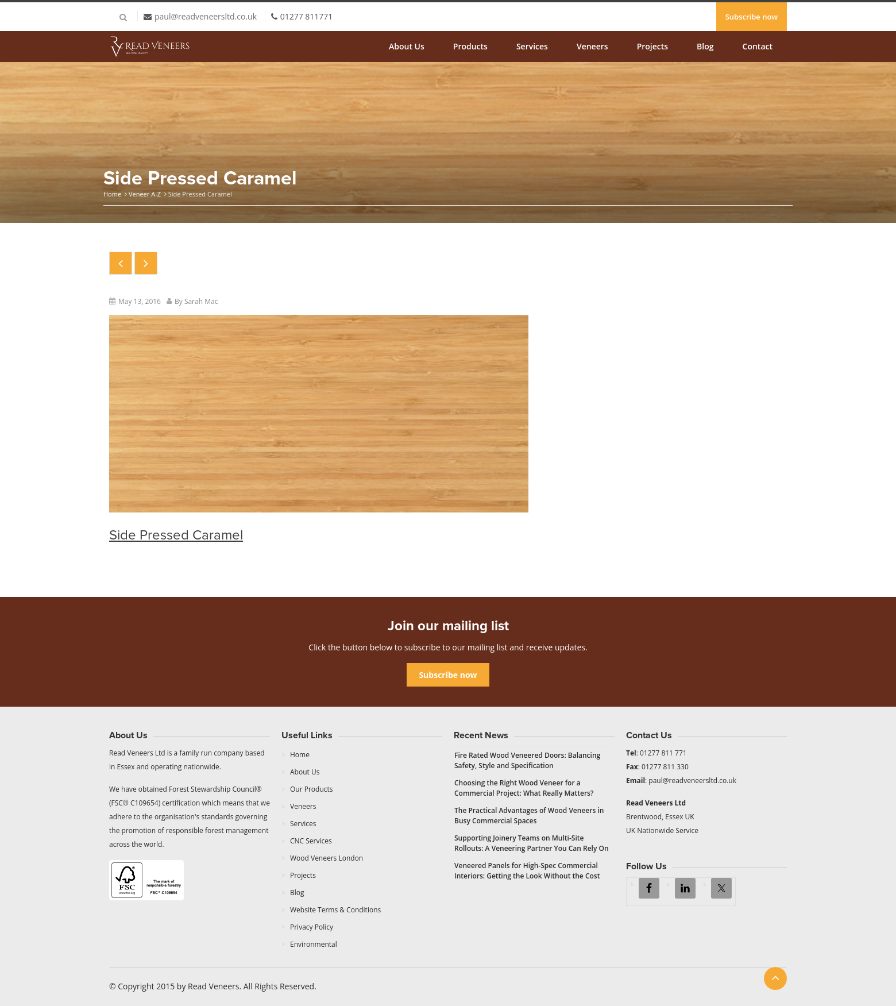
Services (532, 46)
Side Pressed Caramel (176, 535)
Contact (758, 46)
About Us (406, 46)
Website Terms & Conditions (335, 910)
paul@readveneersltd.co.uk (206, 16)
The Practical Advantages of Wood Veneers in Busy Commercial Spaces (529, 815)
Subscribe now (751, 16)
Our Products (311, 789)
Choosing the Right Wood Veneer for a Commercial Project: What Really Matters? (523, 788)
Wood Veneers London (326, 858)
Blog (705, 46)
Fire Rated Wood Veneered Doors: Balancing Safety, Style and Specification (527, 760)
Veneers (592, 46)
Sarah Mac (201, 301)
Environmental (313, 944)
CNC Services (311, 841)
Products (470, 46)
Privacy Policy (311, 927)
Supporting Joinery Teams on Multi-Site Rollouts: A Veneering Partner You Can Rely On (531, 843)
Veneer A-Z (145, 194)
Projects (652, 46)
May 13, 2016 (139, 301)
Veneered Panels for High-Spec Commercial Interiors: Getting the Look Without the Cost (527, 871)
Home (112, 194)
